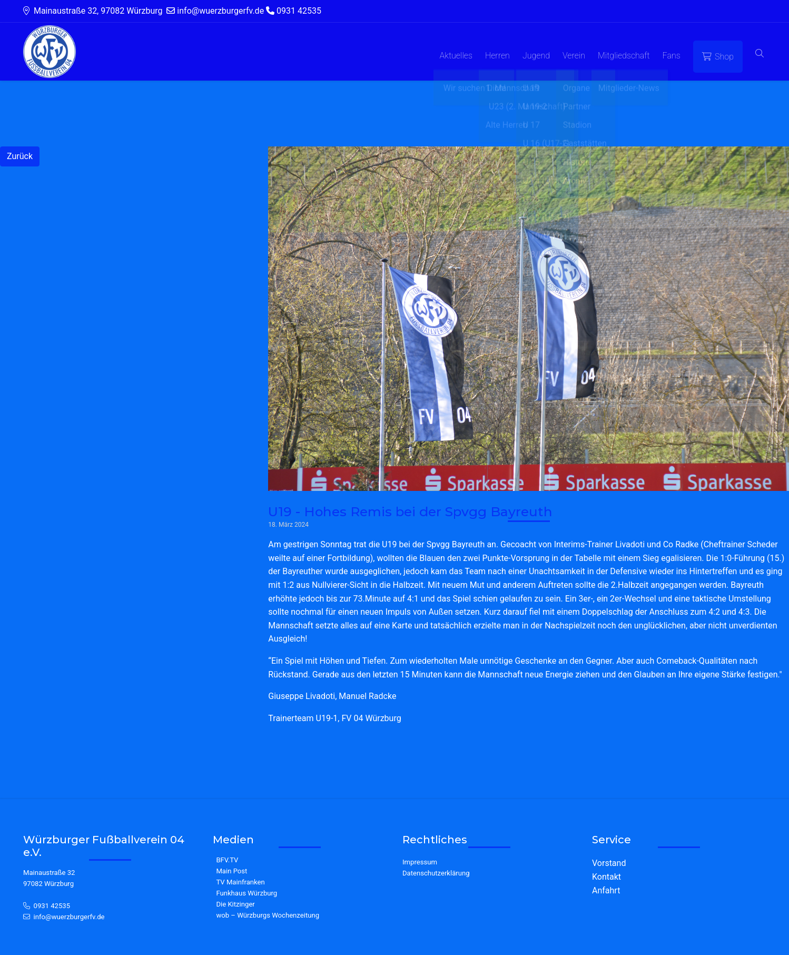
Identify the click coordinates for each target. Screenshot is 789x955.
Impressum (419, 862)
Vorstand (609, 863)
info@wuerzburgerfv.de (69, 917)
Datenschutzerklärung (436, 873)
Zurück (20, 156)
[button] (759, 54)
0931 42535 (52, 906)
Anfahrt (606, 890)
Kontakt (606, 877)
